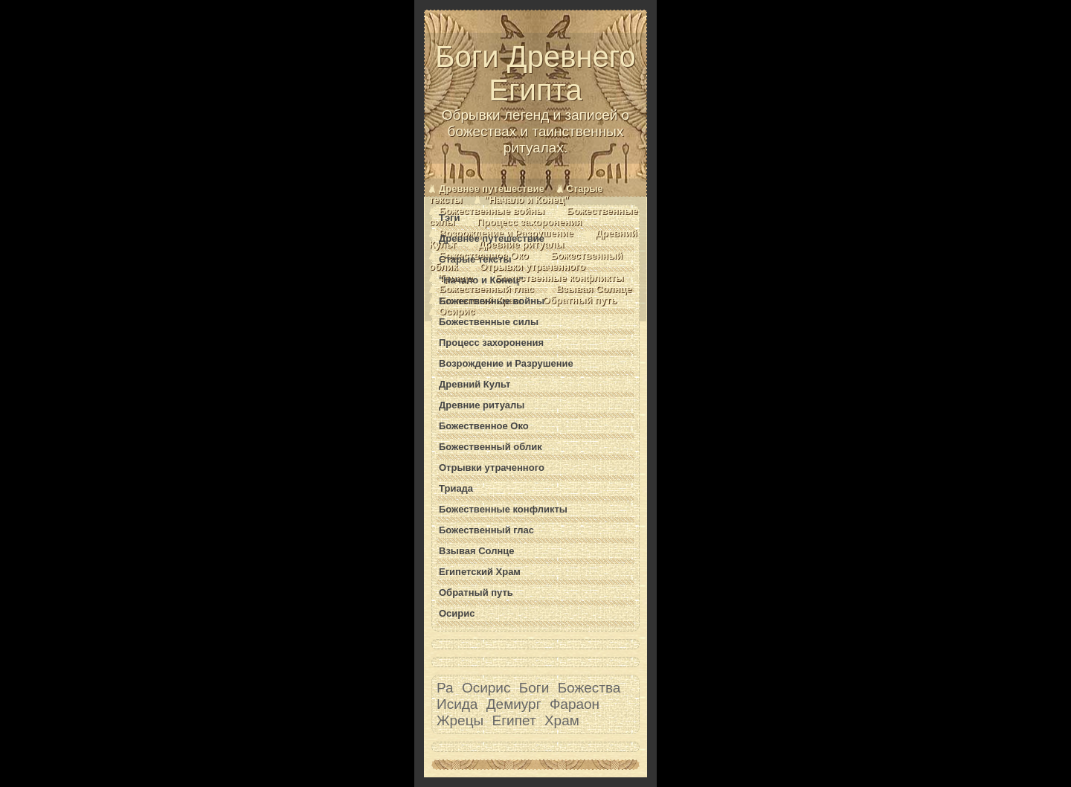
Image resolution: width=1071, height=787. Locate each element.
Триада (456, 488)
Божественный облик (490, 446)
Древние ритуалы (521, 244)
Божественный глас (486, 289)
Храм (561, 720)
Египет (514, 720)
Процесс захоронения (529, 222)
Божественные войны (491, 210)
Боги (534, 688)
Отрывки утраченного (532, 266)
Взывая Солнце (594, 289)
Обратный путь (580, 300)
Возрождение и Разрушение (506, 363)
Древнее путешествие (491, 188)
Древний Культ (474, 384)
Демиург (513, 704)
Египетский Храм (480, 571)
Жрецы (460, 720)
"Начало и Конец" (526, 199)
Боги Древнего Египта (535, 98)
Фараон (574, 704)
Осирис (457, 311)
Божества (589, 688)
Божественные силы (488, 321)
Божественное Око (484, 425)
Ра (445, 688)
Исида (457, 704)
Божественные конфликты (559, 277)
